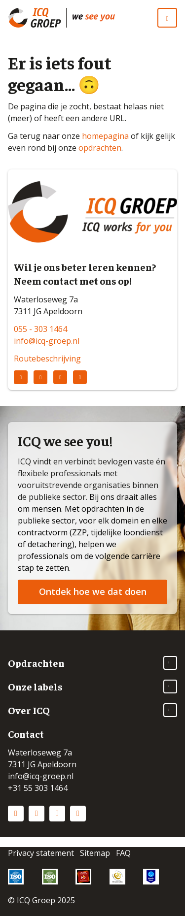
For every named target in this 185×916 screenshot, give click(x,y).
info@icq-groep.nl (46, 340)
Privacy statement (41, 853)
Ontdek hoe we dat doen (93, 591)
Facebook (57, 813)
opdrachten (99, 147)
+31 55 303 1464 (38, 788)
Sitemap (95, 853)
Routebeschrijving (47, 358)
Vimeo (78, 813)
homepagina (105, 136)
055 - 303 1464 (40, 329)
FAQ (123, 853)
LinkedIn (16, 813)
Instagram (36, 813)
